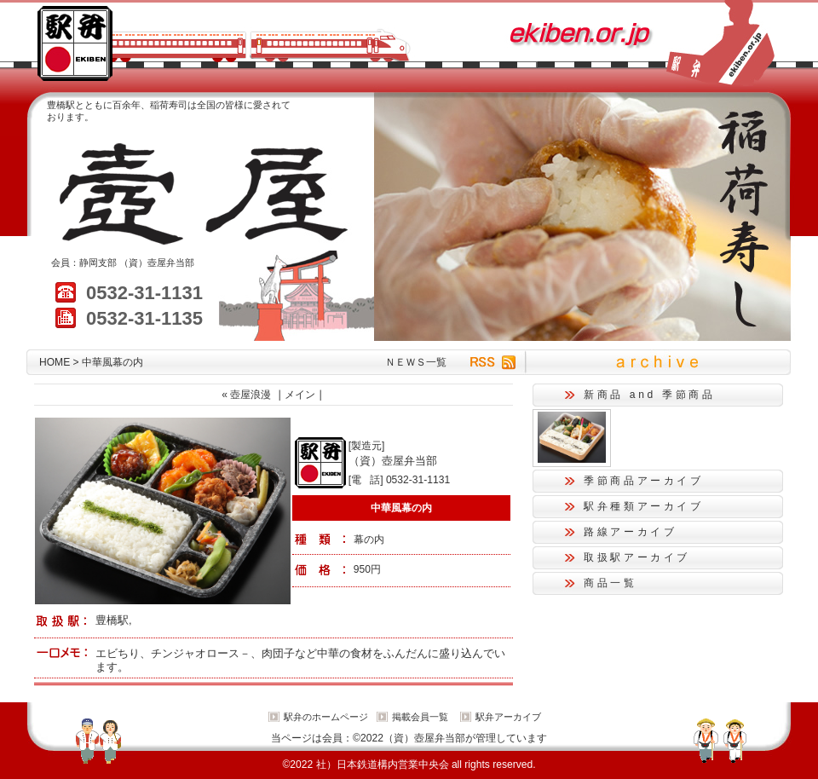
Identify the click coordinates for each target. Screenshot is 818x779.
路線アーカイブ (630, 532)
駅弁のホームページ (326, 717)
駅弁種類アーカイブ (644, 506)
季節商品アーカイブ (644, 481)
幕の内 (369, 539)
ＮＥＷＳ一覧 (415, 362)
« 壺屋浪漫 (246, 395)
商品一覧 (610, 583)
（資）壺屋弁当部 (156, 262)
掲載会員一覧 (420, 717)
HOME (54, 362)
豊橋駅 (112, 620)
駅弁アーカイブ (508, 717)
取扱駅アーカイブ (637, 557)
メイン (300, 395)
